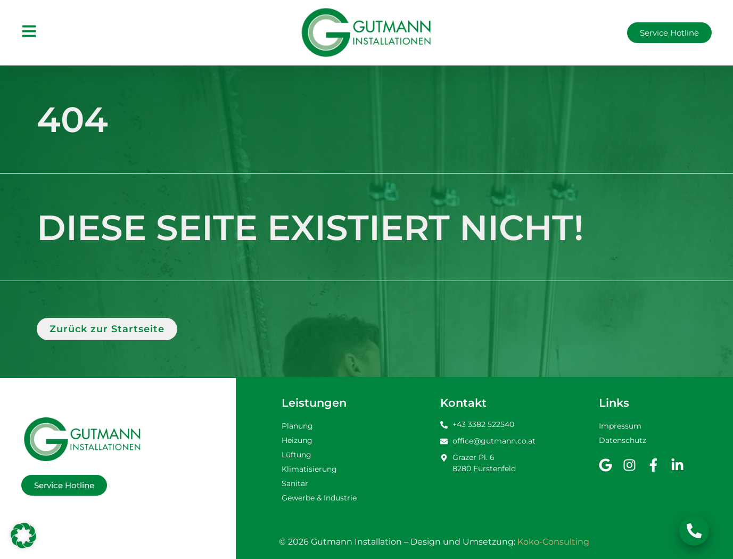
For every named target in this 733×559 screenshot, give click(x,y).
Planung (297, 426)
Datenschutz (622, 440)
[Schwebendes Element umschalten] (694, 531)
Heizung (297, 440)
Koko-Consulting (553, 542)
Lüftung (296, 454)
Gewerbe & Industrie (319, 498)
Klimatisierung (309, 469)
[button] (23, 535)
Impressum (620, 426)
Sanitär (295, 483)
